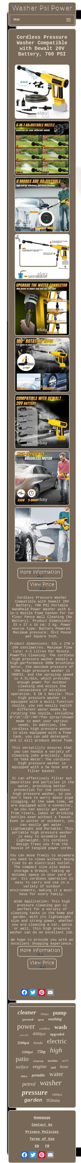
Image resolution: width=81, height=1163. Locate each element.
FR (47, 1146)
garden (33, 1100)
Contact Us (42, 1125)
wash (60, 1027)
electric (57, 1041)
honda (38, 1043)
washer (51, 1083)
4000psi (39, 1034)
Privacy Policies (42, 1132)
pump (60, 1013)
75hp (41, 1051)
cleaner (26, 1012)
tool (53, 1067)
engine (39, 1066)
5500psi (27, 1052)
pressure (35, 1092)
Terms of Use (42, 1139)
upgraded (57, 1034)
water (56, 1073)
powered (27, 1019)
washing (55, 1019)
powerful (24, 1035)
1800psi (57, 1094)
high (56, 1050)
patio (22, 1058)
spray (41, 1019)
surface (22, 1066)
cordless (44, 1028)
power (26, 1026)
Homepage (42, 1118)
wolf (65, 1061)
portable (38, 1075)
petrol (28, 1084)
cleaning (38, 1061)
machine (53, 1060)
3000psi (44, 1014)
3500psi (23, 1043)
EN (37, 1146)
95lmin (53, 1100)
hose (64, 1066)
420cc (24, 1076)
